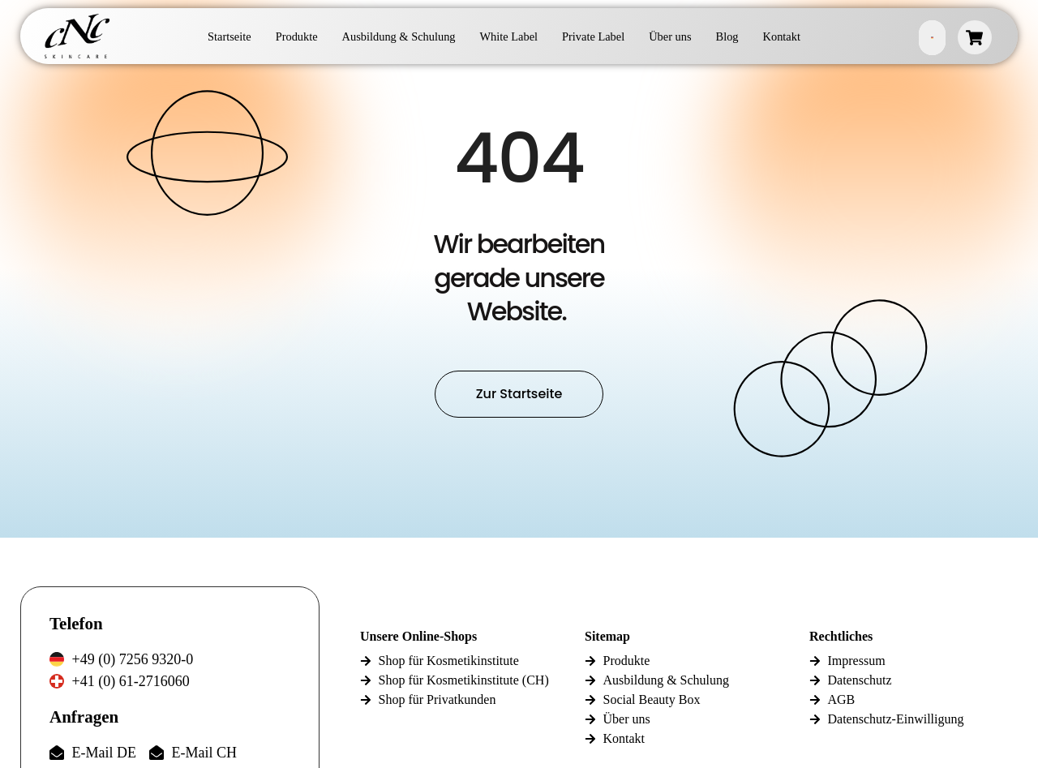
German (932, 37)
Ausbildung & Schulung (399, 36)
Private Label (593, 36)
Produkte (297, 36)
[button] (35, 732)
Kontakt (781, 36)
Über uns (670, 36)
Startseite (229, 36)
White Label (509, 36)
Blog (727, 36)
